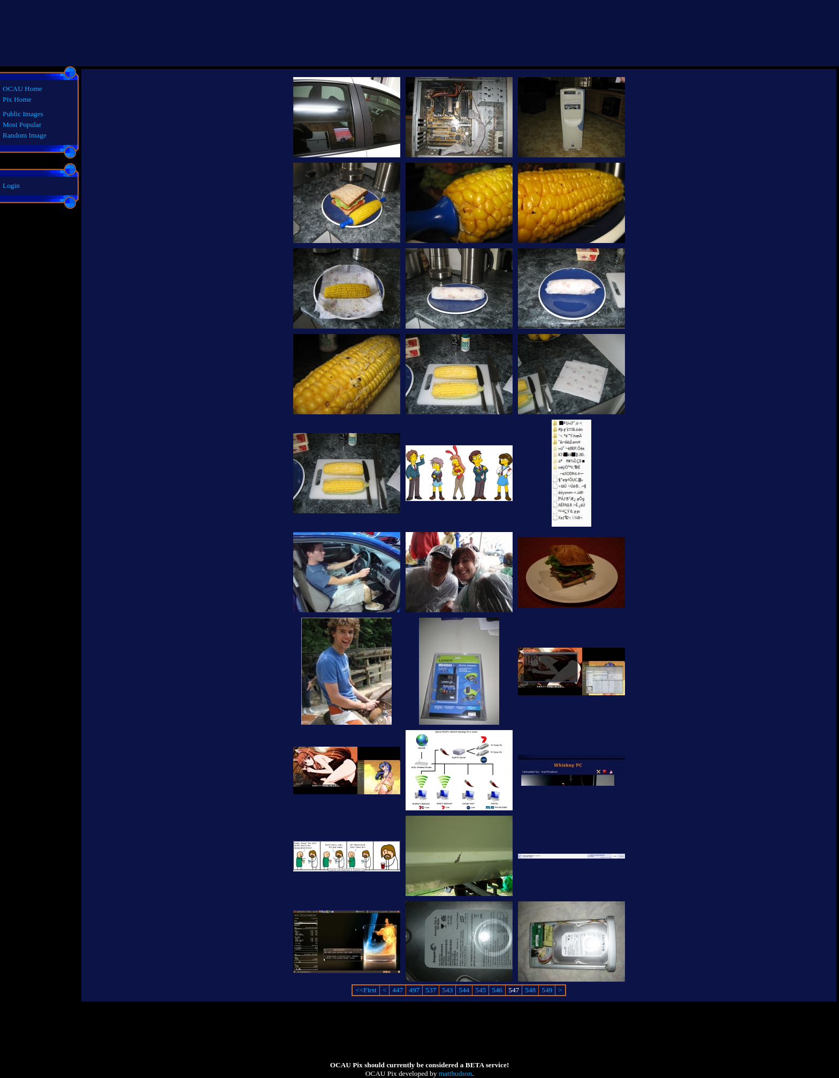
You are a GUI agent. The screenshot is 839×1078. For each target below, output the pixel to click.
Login (11, 185)
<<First (365, 990)
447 (397, 990)
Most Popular (22, 124)
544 (464, 990)
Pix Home (17, 99)
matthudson (455, 1073)
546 (497, 990)
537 (430, 990)
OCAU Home (22, 89)
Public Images (23, 114)
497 (414, 990)
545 (480, 990)
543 (447, 990)
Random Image (25, 135)
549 (546, 990)
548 (530, 990)
